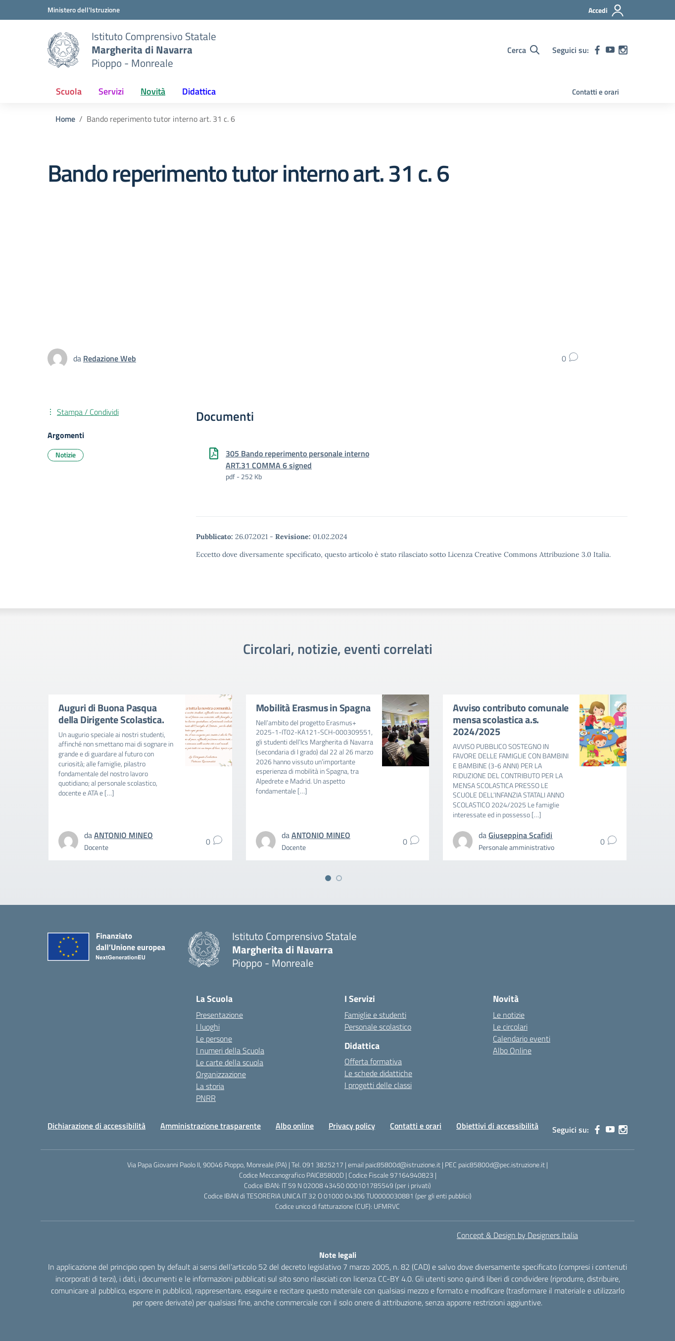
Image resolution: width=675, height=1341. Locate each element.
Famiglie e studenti (375, 1015)
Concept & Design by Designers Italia (517, 1235)
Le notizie (509, 1015)
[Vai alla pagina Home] (65, 119)
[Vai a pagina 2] (339, 878)
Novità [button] (153, 91)
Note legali (337, 1255)
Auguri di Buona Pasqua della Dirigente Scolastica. (111, 713)
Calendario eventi (521, 1038)
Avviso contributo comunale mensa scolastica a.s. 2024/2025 (511, 719)
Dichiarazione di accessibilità (96, 1126)
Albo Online (512, 1050)
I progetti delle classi (378, 1085)
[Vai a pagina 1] (328, 878)
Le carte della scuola (229, 1062)
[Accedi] (606, 10)
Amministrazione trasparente (210, 1126)
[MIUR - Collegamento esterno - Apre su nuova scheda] (84, 9)
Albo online (295, 1126)
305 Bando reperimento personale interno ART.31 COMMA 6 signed (297, 459)
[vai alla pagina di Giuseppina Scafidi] (520, 835)
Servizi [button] (111, 91)
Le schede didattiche (378, 1073)
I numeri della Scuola (230, 1050)
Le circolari (510, 1027)
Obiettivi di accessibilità (497, 1126)
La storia (210, 1086)
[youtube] (610, 50)
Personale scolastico (377, 1027)
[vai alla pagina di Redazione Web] (109, 358)
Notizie (65, 454)
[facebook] (597, 50)
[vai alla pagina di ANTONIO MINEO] (123, 835)
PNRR (206, 1098)
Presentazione (219, 1015)
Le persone (214, 1038)
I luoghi (208, 1027)
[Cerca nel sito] (523, 50)
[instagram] (623, 50)
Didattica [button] (199, 91)
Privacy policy (352, 1126)
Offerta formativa (373, 1061)
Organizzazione (221, 1074)
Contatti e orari (595, 92)
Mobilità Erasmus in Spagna (313, 707)
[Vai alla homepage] (63, 50)
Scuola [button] (69, 91)
